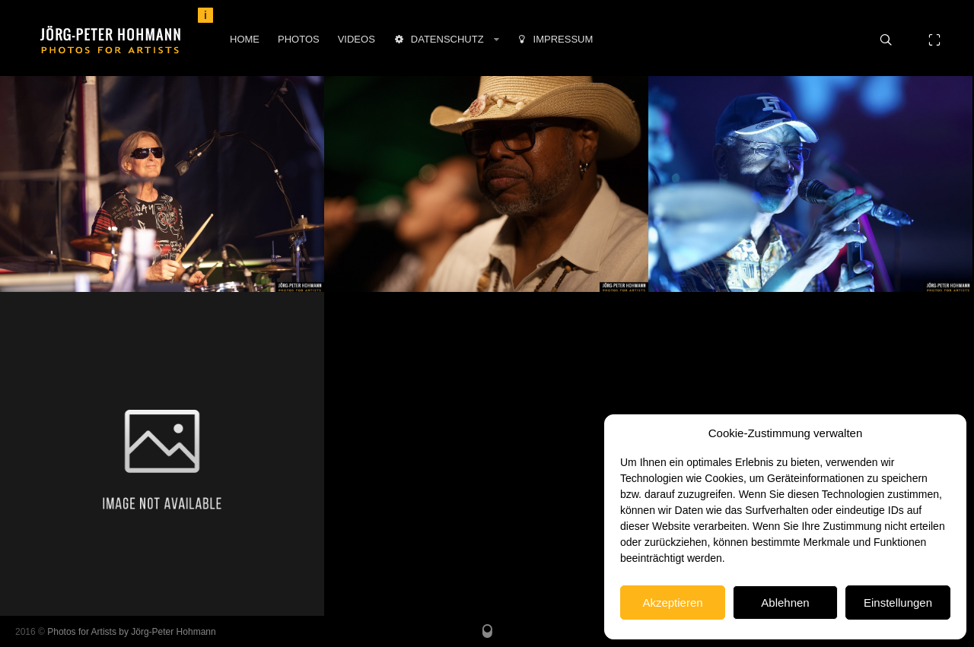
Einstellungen (898, 602)
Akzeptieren (672, 602)
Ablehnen (785, 602)
